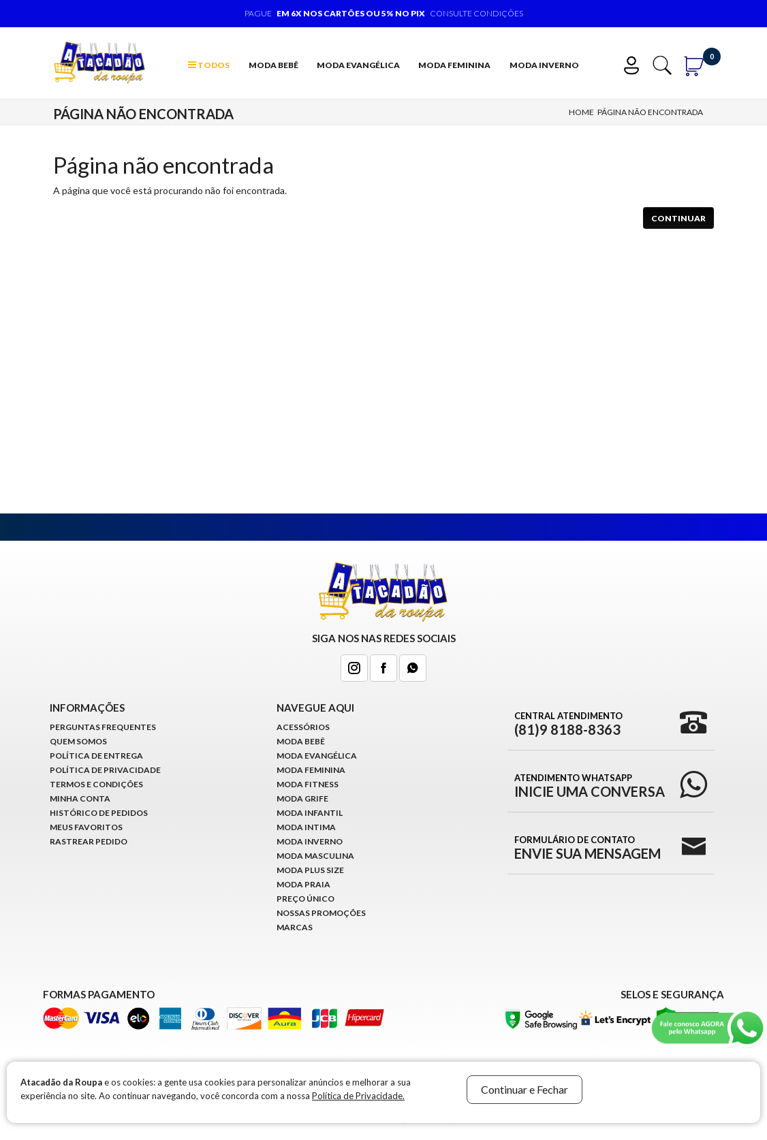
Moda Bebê (273, 65)
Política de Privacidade (105, 770)
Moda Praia (303, 884)
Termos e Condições (96, 784)
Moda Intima (306, 827)
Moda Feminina (454, 65)
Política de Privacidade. (358, 1095)
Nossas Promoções (321, 913)
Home (581, 112)
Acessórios (303, 727)
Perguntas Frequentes (103, 727)
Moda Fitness (308, 784)
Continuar (678, 218)
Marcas (295, 927)
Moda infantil (310, 813)
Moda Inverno (544, 65)
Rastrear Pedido (88, 841)
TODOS (209, 65)
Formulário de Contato (587, 847)
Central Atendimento (568, 723)
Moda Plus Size (310, 870)
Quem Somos (78, 741)
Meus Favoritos (86, 827)
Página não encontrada (650, 112)
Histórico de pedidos (99, 813)
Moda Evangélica (358, 65)
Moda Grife (302, 798)
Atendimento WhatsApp (589, 785)
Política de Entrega (96, 755)
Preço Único (305, 898)
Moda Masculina (315, 856)
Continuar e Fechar (524, 1089)
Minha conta (80, 798)
